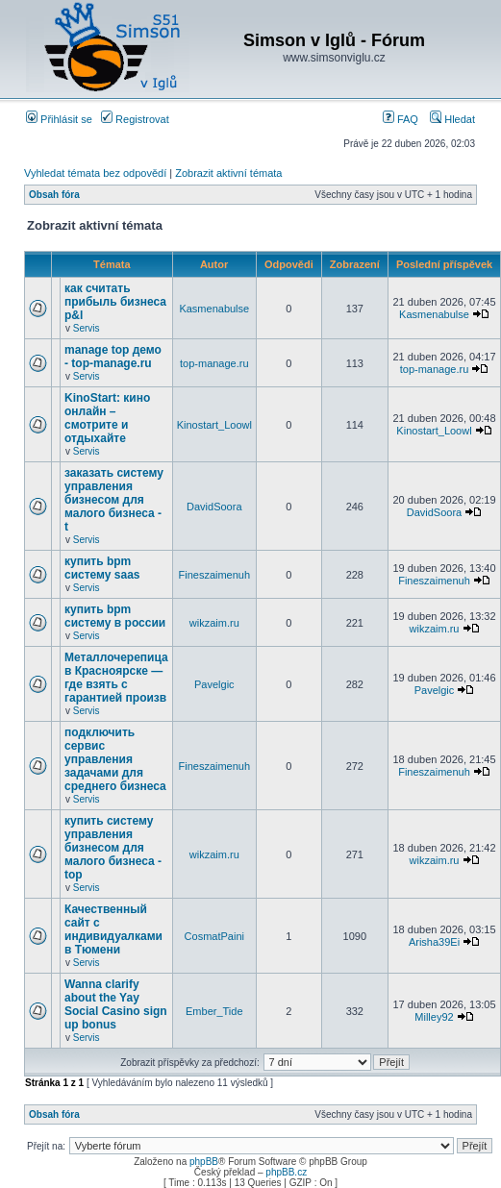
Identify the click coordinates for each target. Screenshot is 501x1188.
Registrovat (135, 119)
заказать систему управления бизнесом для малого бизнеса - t (113, 499)
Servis (86, 328)
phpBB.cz (286, 1172)
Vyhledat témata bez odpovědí (95, 173)
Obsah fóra (54, 194)
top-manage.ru (214, 363)
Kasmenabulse (214, 308)
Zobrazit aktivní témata (228, 173)
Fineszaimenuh (215, 575)
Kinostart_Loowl (214, 425)
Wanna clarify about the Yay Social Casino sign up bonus (115, 1004)
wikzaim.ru (214, 623)
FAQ (400, 119)
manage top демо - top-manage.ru (113, 356)
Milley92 (433, 1017)
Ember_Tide (214, 1011)
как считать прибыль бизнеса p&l (115, 302)
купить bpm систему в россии (114, 616)
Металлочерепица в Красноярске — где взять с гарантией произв (116, 678)
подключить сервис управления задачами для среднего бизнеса (115, 759)
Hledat (452, 119)
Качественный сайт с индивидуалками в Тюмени (113, 929)
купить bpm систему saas (102, 568)
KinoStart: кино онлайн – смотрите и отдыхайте (107, 418)
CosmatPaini (214, 936)
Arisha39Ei (434, 942)
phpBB (203, 1161)
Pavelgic (214, 684)
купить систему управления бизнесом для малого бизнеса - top (113, 847)
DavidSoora (214, 506)
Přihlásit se (59, 119)
